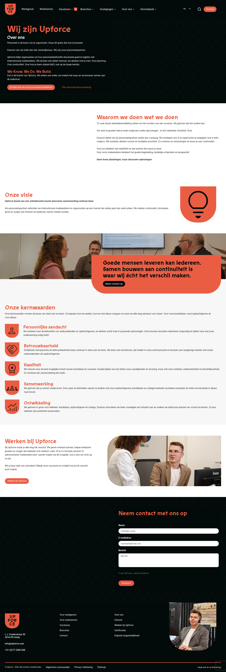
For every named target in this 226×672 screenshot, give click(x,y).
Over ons (127, 9)
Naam (122, 525)
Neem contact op (114, 283)
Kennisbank (147, 9)
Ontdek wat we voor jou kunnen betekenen (31, 87)
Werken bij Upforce (16, 481)
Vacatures (64, 9)
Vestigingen (106, 9)
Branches (85, 9)
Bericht (122, 550)
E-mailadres (125, 538)
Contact (210, 9)
